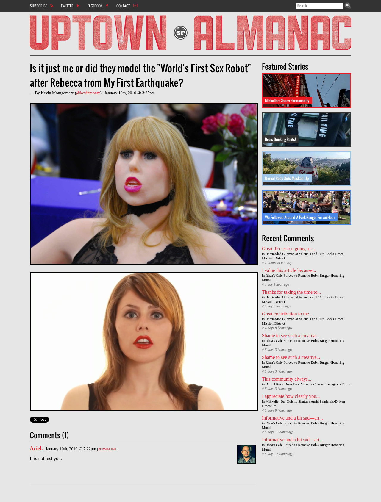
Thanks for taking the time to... (291, 292)
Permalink (107, 449)
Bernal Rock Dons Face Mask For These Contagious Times (308, 384)
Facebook (95, 5)
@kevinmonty (88, 93)
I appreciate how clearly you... (291, 396)
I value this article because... (289, 270)
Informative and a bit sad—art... (292, 417)
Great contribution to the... (287, 313)
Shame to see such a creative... (291, 335)
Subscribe (38, 5)
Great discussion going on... (288, 248)
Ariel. (36, 448)
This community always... (286, 378)
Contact (123, 5)
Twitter (67, 5)
